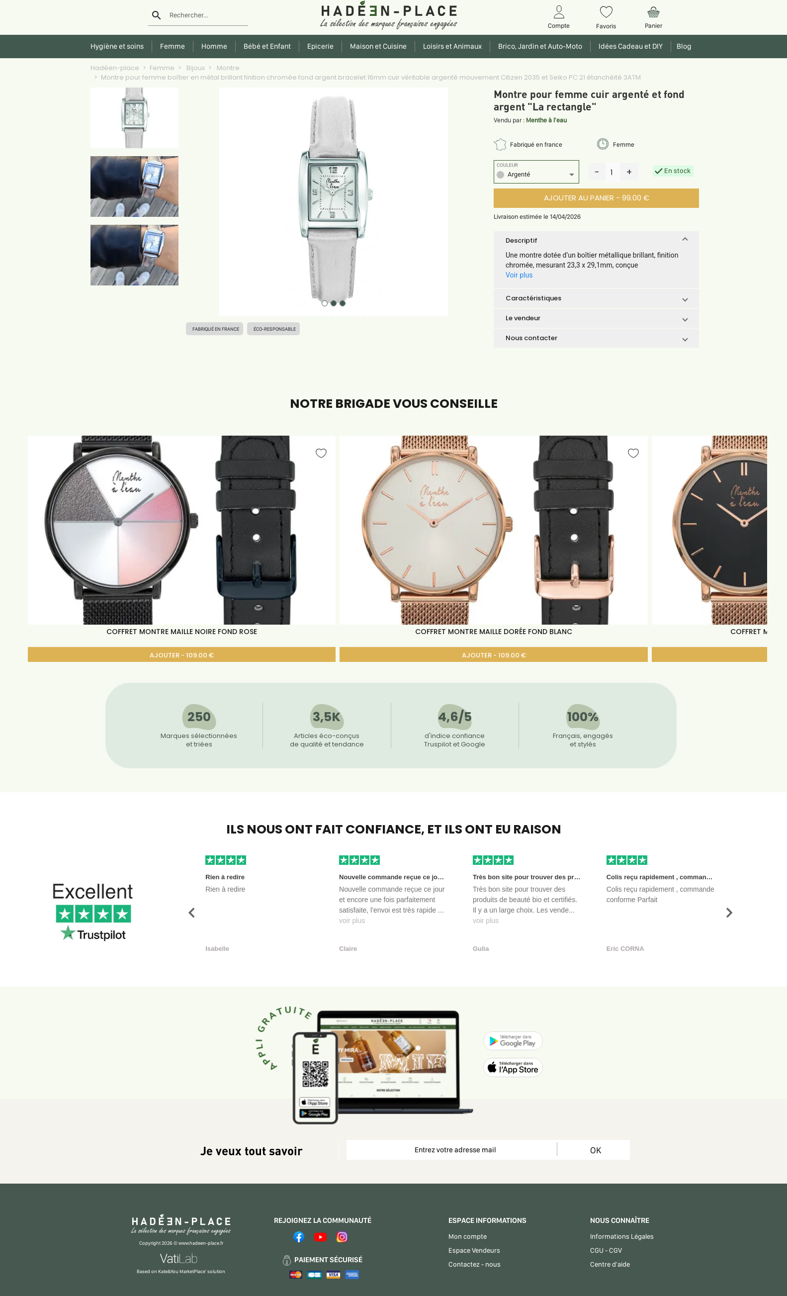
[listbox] (536, 176)
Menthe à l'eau (546, 120)
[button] (596, 240)
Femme (162, 68)
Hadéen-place (114, 68)
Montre (227, 68)
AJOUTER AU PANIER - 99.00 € (596, 197)
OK (595, 1150)
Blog (683, 46)
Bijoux (195, 68)
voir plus (352, 921)
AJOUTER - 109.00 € (182, 655)
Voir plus (519, 275)
